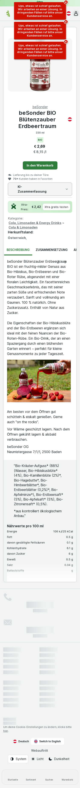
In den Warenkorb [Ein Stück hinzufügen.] (40, 165)
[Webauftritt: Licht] (37, 759)
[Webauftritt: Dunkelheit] (58, 759)
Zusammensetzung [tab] (52, 250)
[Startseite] (12, 777)
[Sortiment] (31, 777)
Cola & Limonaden (23, 227)
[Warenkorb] (67, 777)
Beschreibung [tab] (18, 250)
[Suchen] (49, 777)
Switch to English (47, 741)
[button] (76, 13)
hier (5, 730)
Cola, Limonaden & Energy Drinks (35, 223)
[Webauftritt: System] (18, 759)
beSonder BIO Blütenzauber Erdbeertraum (45, 119)
